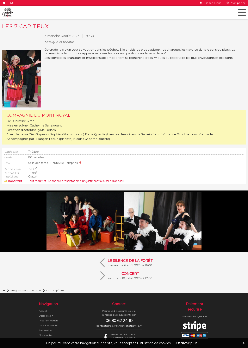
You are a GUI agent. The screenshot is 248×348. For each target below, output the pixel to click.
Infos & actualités (48, 325)
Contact (119, 304)
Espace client (212, 2)
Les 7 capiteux (55, 290)
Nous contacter (47, 335)
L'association (46, 315)
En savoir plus (186, 343)
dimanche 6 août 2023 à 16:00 (130, 262)
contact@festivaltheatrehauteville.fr (119, 325)
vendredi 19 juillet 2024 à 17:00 (130, 275)
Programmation (48, 320)
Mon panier (238, 2)
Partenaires (45, 330)
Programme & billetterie (25, 290)
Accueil (43, 310)
